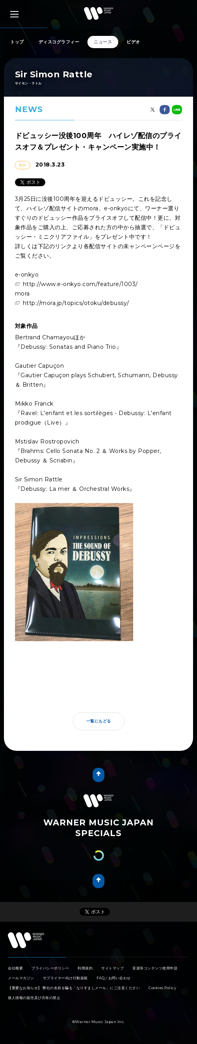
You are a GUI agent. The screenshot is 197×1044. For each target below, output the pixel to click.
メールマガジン (21, 978)
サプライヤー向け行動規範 (65, 978)
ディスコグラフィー (59, 42)
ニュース (103, 42)
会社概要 (15, 968)
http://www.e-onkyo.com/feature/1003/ (80, 284)
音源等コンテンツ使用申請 (154, 968)
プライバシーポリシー (50, 968)
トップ (17, 42)
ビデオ (133, 42)
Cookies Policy (162, 988)
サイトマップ (112, 968)
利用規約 (85, 968)
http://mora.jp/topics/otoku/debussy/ (76, 303)
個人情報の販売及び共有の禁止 (34, 997)
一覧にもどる (98, 721)
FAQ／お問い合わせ (114, 978)
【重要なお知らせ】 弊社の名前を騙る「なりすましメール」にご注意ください (74, 988)
